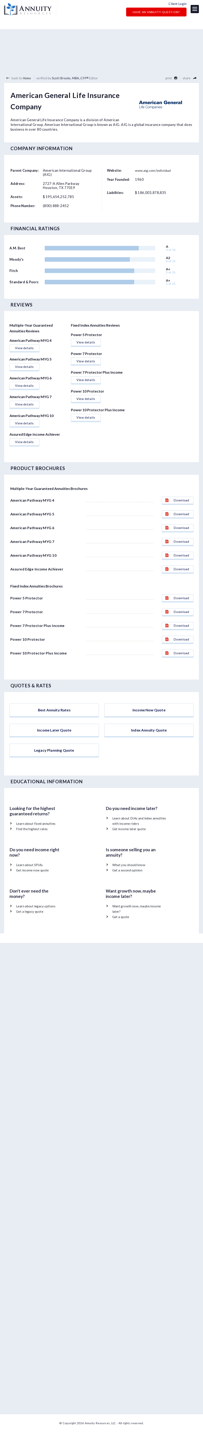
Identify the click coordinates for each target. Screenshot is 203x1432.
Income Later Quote (54, 730)
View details (24, 338)
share (190, 68)
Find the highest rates (32, 839)
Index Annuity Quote (149, 730)
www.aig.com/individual (154, 161)
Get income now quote (32, 880)
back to (18, 68)
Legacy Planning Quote (54, 757)
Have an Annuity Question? (156, 12)
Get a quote (121, 926)
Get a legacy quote (30, 921)
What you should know (129, 875)
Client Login (178, 4)
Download (177, 491)
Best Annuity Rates (54, 704)
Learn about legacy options (36, 916)
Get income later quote (129, 839)
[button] (195, 10)
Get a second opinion (127, 880)
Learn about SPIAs (29, 875)
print (171, 68)
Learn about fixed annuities (36, 834)
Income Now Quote (149, 704)
